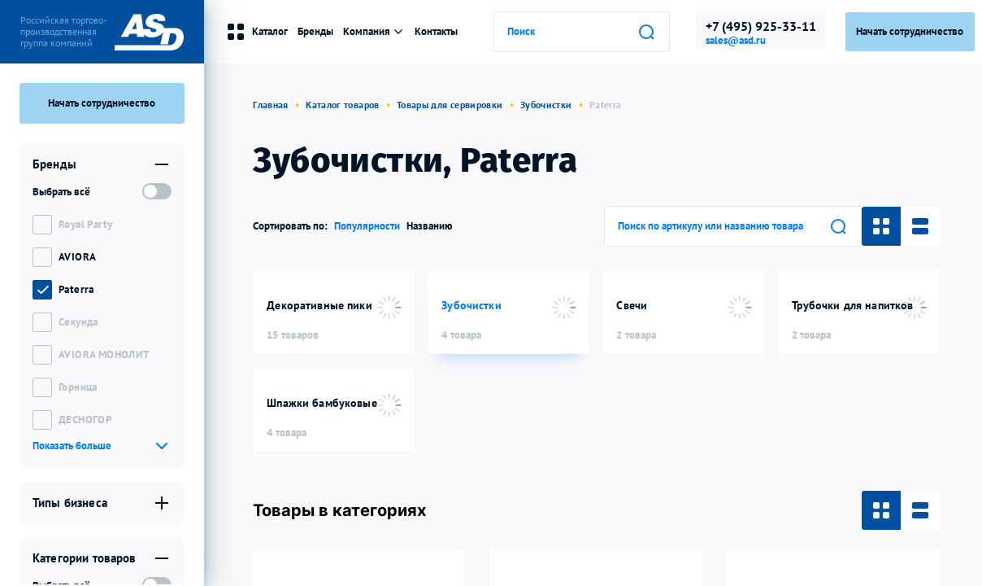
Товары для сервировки (450, 104)
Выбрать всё (61, 192)
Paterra (76, 289)
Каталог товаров (342, 104)
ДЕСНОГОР (85, 419)
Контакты (436, 31)
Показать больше (72, 446)
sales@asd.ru (736, 40)
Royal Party (85, 224)
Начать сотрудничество (101, 103)
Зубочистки (546, 104)
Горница (78, 387)
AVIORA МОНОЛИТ (104, 354)
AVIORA (77, 257)
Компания (374, 31)
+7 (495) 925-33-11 (761, 26)
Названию (429, 226)
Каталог (257, 32)
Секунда (78, 322)
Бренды (315, 31)
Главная (271, 104)
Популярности (367, 226)
